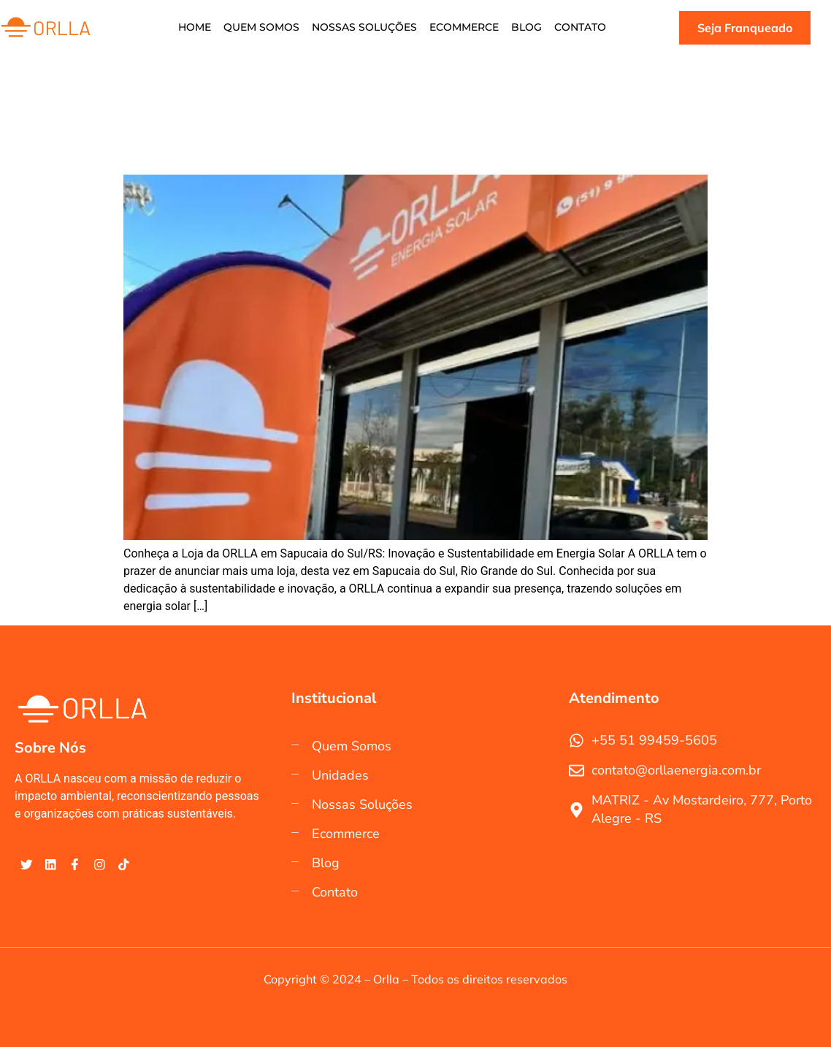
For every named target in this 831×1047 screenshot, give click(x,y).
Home (198, 27)
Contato (576, 27)
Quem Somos (264, 27)
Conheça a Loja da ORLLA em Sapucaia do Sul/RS (261, 144)
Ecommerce (463, 27)
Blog (524, 27)
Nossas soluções (365, 27)
